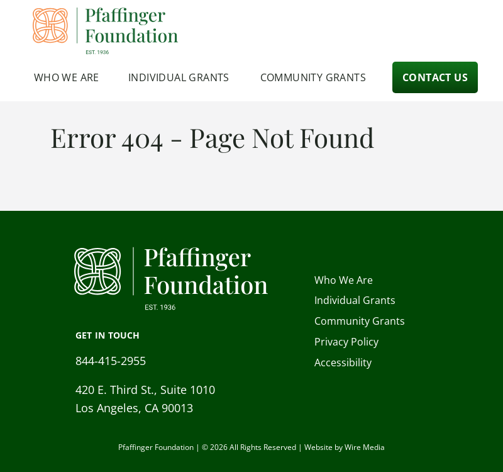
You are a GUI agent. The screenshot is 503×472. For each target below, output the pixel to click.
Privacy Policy (346, 342)
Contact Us (435, 77)
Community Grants (313, 77)
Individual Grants (178, 77)
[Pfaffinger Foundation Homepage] (106, 31)
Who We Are (66, 77)
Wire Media (365, 447)
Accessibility (343, 362)
